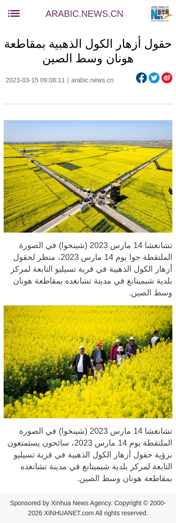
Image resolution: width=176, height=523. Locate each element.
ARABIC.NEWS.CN (84, 14)
